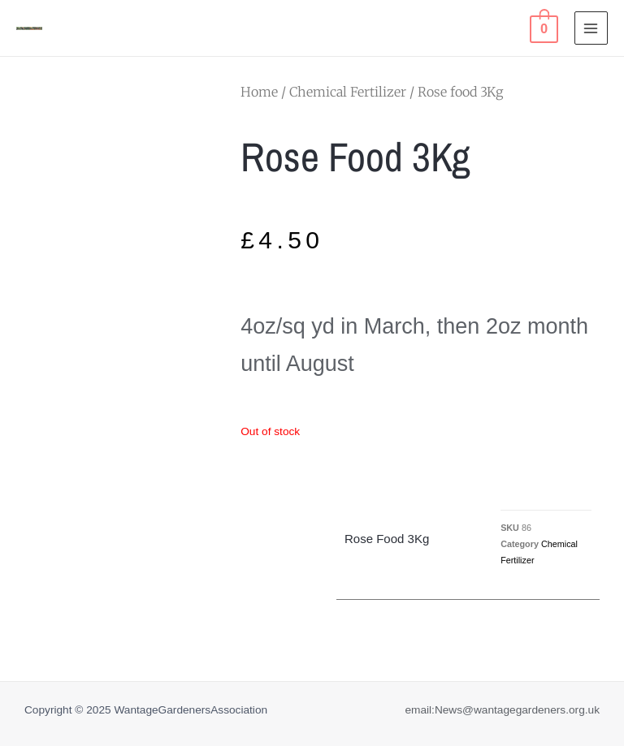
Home (259, 92)
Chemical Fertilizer (347, 92)
